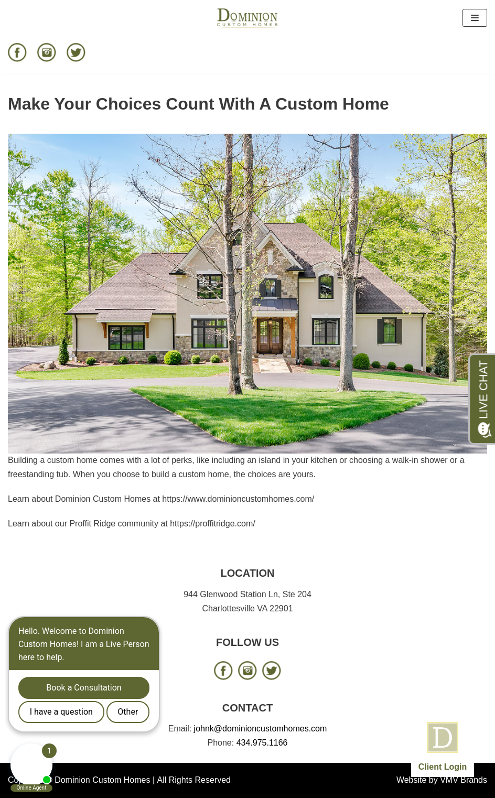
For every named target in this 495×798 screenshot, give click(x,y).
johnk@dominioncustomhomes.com (260, 728)
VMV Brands (463, 779)
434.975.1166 (262, 742)
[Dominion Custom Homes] (247, 17)
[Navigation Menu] (474, 18)
